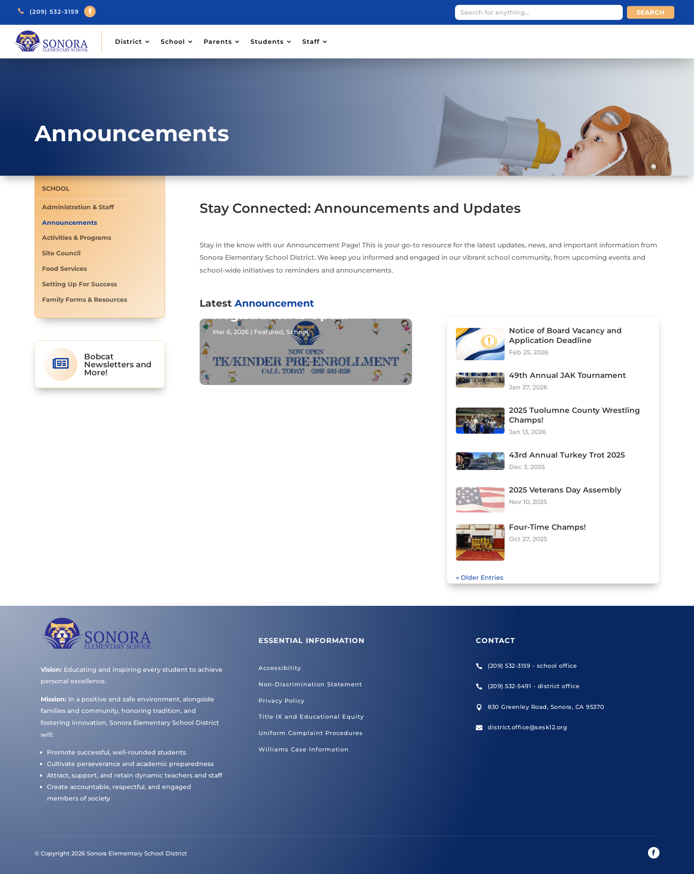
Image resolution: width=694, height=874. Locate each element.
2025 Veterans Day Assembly (565, 489)
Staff (311, 42)
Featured (268, 332)
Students (267, 42)
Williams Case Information (303, 749)
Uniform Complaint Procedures (310, 732)
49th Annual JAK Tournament (567, 375)
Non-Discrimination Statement (310, 684)
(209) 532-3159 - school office (532, 665)
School (173, 42)
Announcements (69, 223)
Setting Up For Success (79, 284)
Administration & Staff (78, 207)
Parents (218, 42)
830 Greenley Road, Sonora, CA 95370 (546, 706)
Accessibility (279, 667)
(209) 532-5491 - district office (533, 685)
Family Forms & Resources (84, 300)
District (128, 42)
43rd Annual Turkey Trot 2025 (567, 454)
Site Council (61, 253)
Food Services (64, 269)
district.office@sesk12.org (527, 727)
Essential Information (311, 640)
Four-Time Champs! (547, 527)
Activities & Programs (76, 238)
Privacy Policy (281, 700)
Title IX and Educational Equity (311, 716)
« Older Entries (479, 577)
